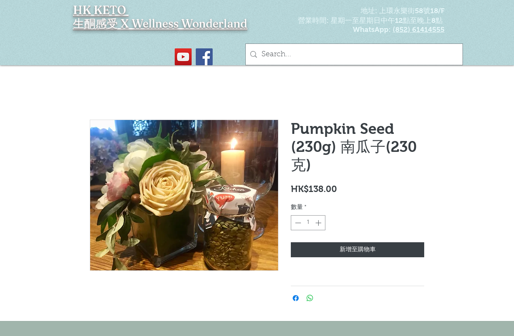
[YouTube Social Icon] (183, 56)
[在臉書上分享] (295, 298)
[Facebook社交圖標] (204, 56)
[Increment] (319, 223)
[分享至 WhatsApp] (309, 298)
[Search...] (354, 54)
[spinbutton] (308, 223)
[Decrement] (297, 223)
